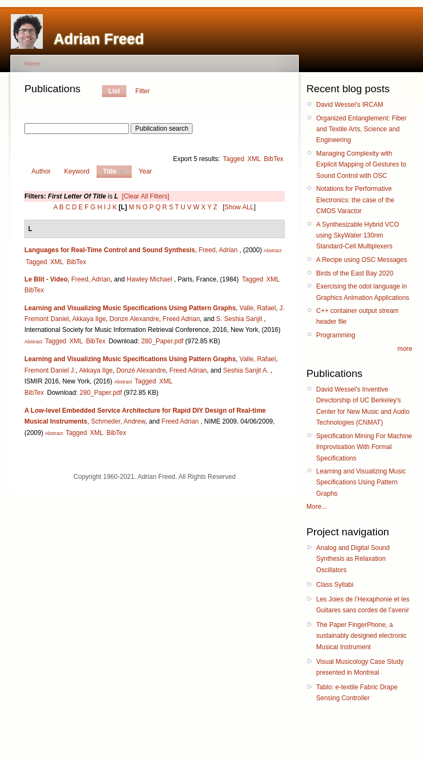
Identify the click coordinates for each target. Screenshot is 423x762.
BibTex (274, 159)
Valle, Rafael (258, 308)
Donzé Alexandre (140, 370)
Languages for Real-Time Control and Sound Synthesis (109, 250)
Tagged (233, 159)
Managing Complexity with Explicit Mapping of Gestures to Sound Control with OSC (361, 165)
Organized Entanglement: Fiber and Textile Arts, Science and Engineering (361, 129)
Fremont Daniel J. (50, 370)
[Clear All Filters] (145, 196)
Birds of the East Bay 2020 (354, 273)
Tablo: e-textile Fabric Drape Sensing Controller (357, 692)
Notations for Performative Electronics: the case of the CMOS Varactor (355, 200)
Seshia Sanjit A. (245, 370)
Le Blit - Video (46, 279)
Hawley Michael (149, 279)
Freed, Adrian (218, 250)
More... (316, 506)
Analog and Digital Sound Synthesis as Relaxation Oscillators (352, 559)
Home (32, 63)
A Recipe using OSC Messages (361, 260)
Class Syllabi (335, 584)
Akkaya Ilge (89, 319)
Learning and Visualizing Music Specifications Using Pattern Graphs (130, 308)
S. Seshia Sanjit (239, 319)
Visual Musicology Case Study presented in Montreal (359, 667)
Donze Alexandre (134, 319)
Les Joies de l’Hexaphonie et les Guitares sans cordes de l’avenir (362, 604)
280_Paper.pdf (162, 341)
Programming (335, 335)
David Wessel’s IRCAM (349, 104)
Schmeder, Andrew (118, 421)
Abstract (272, 250)
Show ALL (239, 207)
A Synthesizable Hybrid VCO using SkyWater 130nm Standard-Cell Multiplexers (357, 236)
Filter (143, 91)
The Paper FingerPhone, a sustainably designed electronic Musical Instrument (361, 636)
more (405, 349)
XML (254, 159)
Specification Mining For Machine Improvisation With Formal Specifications (364, 447)
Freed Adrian (181, 319)
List (114, 91)
